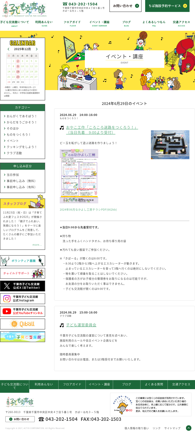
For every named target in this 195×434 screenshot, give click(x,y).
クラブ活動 (14, 153)
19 (31, 71)
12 (31, 66)
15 (13, 71)
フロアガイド (72, 384)
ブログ (126, 384)
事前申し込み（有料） (22, 187)
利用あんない (44, 384)
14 (9, 71)
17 (22, 71)
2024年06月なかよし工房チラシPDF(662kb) (88, 209)
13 (36, 66)
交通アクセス (181, 384)
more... (37, 244)
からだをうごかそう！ (22, 122)
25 (27, 76)
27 (36, 76)
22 (13, 76)
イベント (13, 140)
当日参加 (13, 174)
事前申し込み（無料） (22, 181)
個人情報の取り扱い (137, 428)
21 (9, 76)
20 (36, 71)
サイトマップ (172, 428)
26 (31, 76)
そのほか (13, 128)
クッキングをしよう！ (22, 147)
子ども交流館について (15, 386)
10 (22, 66)
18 (27, 71)
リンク (157, 428)
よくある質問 (154, 384)
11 (27, 66)
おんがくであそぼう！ (22, 116)
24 (22, 76)
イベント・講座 (99, 384)
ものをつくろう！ (19, 134)
